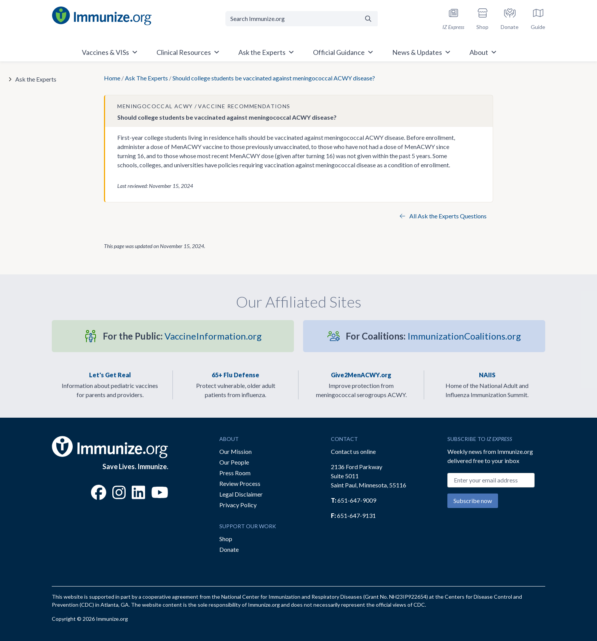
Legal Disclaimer (241, 494)
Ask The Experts (146, 78)
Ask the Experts (35, 79)
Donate (229, 549)
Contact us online (353, 451)
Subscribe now (472, 500)
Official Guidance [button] (343, 52)
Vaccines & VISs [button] (110, 52)
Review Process (239, 483)
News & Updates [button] (421, 52)
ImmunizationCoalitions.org (433, 335)
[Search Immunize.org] (292, 18)
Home (112, 78)
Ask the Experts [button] (266, 52)
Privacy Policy (238, 504)
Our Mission (235, 451)
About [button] (483, 52)
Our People (234, 462)
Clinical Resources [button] (188, 52)
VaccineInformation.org (182, 335)
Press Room (235, 472)
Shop (225, 538)
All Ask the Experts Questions (443, 216)
